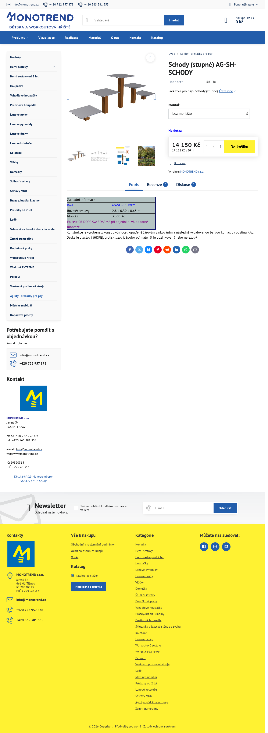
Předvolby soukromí (128, 726)
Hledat (174, 20)
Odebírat (225, 508)
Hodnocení (176, 82)
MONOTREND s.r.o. (192, 171)
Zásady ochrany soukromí (159, 726)
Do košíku (239, 147)
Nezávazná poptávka (88, 587)
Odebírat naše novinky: (51, 512)
